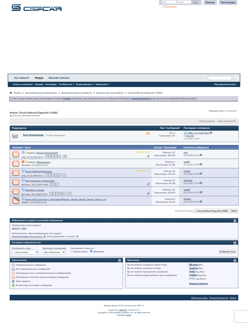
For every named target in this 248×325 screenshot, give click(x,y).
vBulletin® (123, 310)
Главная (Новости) (218, 297)
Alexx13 (16, 228)
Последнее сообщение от (197, 147)
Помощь (210, 2)
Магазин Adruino (59, 77)
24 (65, 156)
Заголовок (17, 147)
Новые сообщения (23, 84)
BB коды (193, 264)
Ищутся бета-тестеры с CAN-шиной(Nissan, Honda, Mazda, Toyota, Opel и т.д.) (65, 199)
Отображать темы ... (22, 248)
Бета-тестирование (33, 135)
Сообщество (65, 84)
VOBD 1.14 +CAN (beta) (198, 133)
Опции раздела (206, 121)
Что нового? (21, 77)
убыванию (97, 251)
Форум (39, 77)
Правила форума (198, 283)
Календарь (51, 84)
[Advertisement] (121, 43)
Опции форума (84, 84)
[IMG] (192, 271)
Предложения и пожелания (40, 180)
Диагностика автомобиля (109, 92)
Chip (24, 157)
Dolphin (25, 202)
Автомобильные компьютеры (41, 92)
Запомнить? (170, 7)
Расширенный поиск (225, 84)
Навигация (101, 84)
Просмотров (170, 147)
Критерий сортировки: (55, 248)
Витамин (26, 165)
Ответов (158, 147)
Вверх (234, 211)
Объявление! (43, 162)
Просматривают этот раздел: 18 (29, 236)
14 (69, 193)
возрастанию (79, 251)
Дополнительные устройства (76, 92)
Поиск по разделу (226, 121)
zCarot (128, 315)
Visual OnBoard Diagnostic (38, 171)
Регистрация (228, 2)
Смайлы (193, 268)
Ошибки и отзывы (34, 190)
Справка (39, 84)
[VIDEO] (193, 275)
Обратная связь (199, 297)
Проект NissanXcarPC (47, 152)
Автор (28, 147)
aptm (23, 228)
